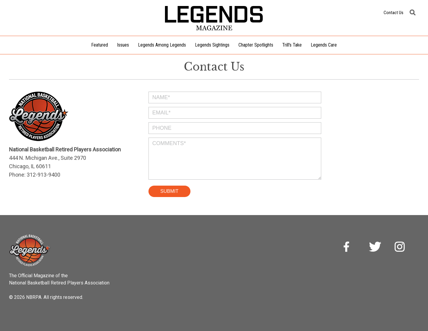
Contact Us (393, 12)
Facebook (350, 247)
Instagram (400, 247)
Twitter (375, 247)
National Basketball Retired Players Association (59, 283)
